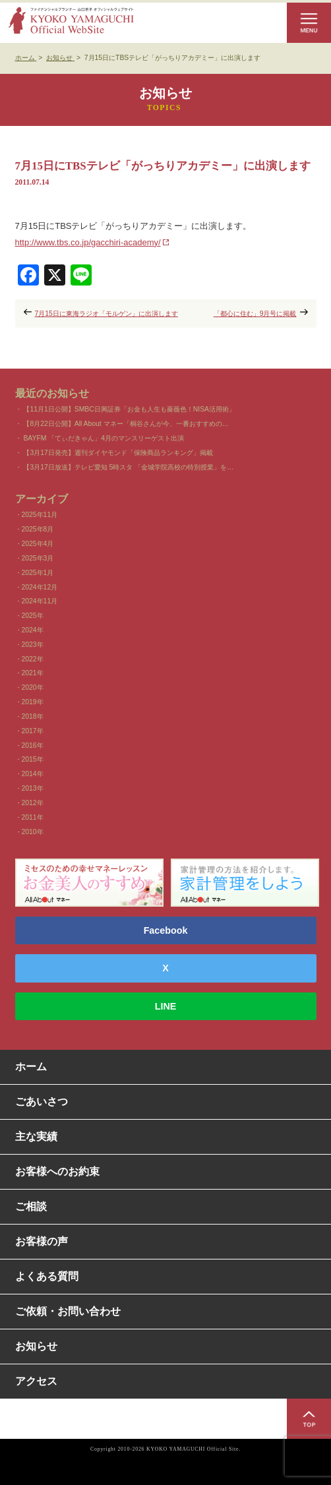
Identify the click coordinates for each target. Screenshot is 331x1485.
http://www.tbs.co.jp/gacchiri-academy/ (88, 242)
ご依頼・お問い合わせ (68, 1311)
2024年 (33, 630)
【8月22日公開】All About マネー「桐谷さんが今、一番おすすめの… (126, 423)
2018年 (33, 716)
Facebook (166, 930)
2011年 (33, 817)
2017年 (33, 731)
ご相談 (31, 1206)
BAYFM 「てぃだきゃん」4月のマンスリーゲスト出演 (103, 438)
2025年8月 (38, 529)
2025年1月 (38, 572)
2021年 (33, 673)
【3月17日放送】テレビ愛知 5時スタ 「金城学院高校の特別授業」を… (128, 467)
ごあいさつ (41, 1101)
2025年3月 (38, 558)
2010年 (33, 831)
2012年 (33, 802)
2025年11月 (40, 514)
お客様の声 (41, 1241)
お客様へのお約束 (57, 1171)
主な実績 (36, 1136)
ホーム (31, 1066)
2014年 (33, 773)
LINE (166, 1006)
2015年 (33, 759)
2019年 (33, 702)
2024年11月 (40, 601)
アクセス (36, 1381)
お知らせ (36, 1346)
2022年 (33, 659)
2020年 (33, 687)
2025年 (33, 615)
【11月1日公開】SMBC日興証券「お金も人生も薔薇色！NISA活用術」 (129, 409)
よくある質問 (46, 1276)
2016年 (33, 745)
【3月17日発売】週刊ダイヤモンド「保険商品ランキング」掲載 (117, 452)
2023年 (33, 644)
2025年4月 (38, 543)
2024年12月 (40, 587)
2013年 (33, 788)
